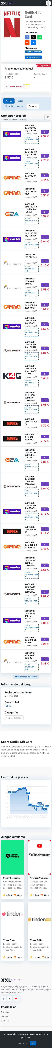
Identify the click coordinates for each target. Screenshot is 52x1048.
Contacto (5, 1021)
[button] (48, 3)
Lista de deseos (14, 86)
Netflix (7, 706)
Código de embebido (33, 57)
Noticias (5, 1012)
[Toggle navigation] (42, 3)
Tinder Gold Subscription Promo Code (39, 940)
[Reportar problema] (27, 86)
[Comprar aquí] (45, 132)
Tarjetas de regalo (14, 718)
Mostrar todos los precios (26, 677)
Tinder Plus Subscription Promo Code (12, 940)
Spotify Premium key (11, 878)
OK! (32, 1043)
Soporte (33, 106)
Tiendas (4, 1016)
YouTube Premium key (38, 878)
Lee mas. (22, 1043)
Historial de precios (14, 106)
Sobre (20, 101)
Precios (8, 101)
